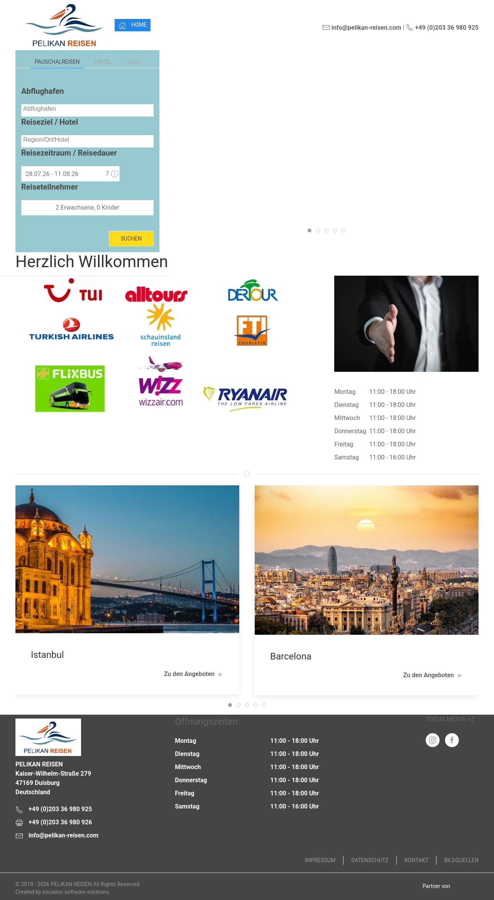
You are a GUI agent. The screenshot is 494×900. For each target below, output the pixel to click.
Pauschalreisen (57, 62)
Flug (133, 62)
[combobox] (87, 110)
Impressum (320, 860)
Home (132, 25)
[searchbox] (87, 108)
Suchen (131, 239)
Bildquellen (461, 860)
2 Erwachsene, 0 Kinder (87, 207)
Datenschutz (370, 860)
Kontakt (416, 860)
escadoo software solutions (75, 892)
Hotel (103, 62)
